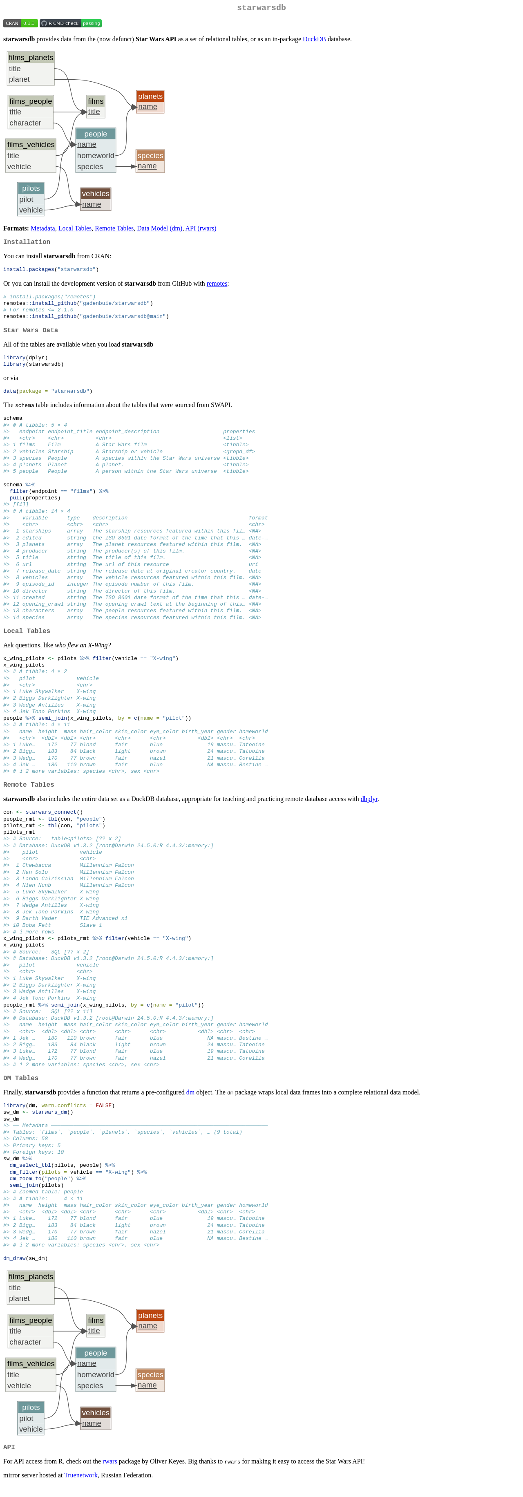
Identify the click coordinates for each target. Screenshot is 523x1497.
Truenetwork (81, 1486)
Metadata (43, 229)
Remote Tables (114, 229)
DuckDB (314, 40)
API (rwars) (201, 229)
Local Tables (75, 229)
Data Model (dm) (159, 229)
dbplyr (369, 806)
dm (190, 1102)
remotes (217, 286)
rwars (110, 1472)
